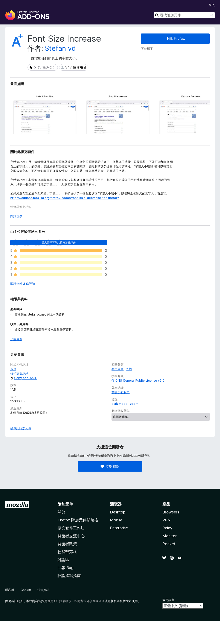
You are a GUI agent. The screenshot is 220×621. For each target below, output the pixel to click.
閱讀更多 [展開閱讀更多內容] (16, 216)
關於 (61, 512)
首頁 (13, 369)
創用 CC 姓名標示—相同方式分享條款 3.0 (75, 601)
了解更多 (16, 339)
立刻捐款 (110, 466)
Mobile (116, 520)
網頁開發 (118, 369)
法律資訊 (43, 590)
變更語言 (168, 600)
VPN (166, 520)
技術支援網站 (19, 373)
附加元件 (65, 504)
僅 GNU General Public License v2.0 (138, 380)
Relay (167, 528)
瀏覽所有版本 (121, 392)
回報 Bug (65, 567)
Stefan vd (60, 48)
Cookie (26, 590)
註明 (17, 601)
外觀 (129, 369)
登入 (212, 5)
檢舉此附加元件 (20, 428)
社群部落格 (67, 552)
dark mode (119, 403)
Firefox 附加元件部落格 (78, 520)
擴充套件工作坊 (71, 528)
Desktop (117, 512)
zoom (134, 403)
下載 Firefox (175, 38)
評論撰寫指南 (69, 575)
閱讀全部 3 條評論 (22, 283)
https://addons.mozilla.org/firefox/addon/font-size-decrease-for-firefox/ (64, 198)
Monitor (169, 536)
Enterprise (119, 528)
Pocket (168, 544)
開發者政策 (67, 544)
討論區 (63, 559)
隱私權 (9, 590)
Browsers (170, 512)
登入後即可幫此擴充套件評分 (59, 242)
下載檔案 (147, 48)
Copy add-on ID (23, 378)
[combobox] (184, 15)
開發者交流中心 (71, 536)
